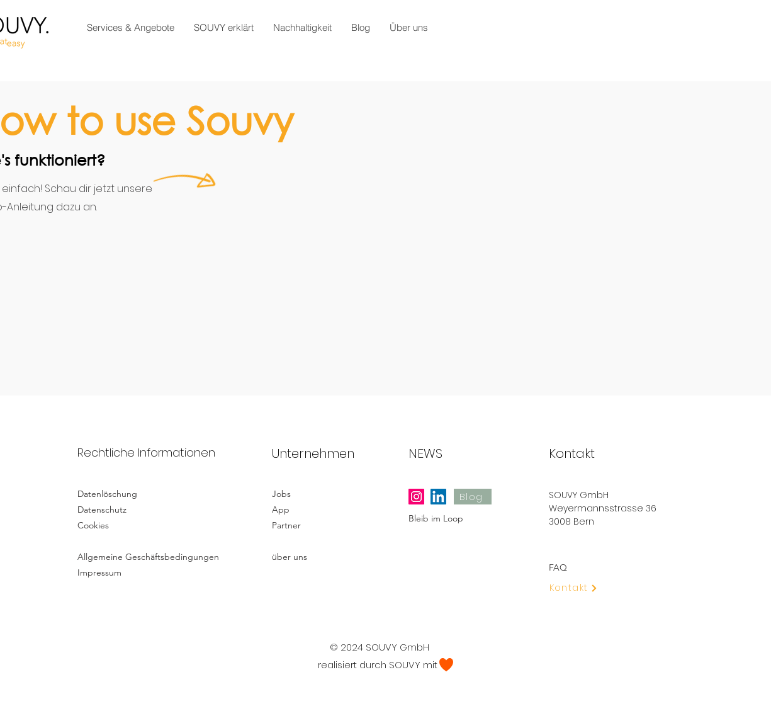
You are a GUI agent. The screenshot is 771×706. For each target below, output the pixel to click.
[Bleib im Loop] (457, 518)
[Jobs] (316, 493)
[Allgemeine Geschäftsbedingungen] (151, 556)
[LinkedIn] (438, 496)
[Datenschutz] (122, 509)
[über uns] (321, 556)
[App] (316, 509)
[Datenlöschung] (122, 493)
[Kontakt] (581, 588)
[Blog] (473, 496)
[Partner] (321, 525)
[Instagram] (416, 496)
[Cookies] (122, 525)
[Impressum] (122, 572)
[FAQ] (598, 567)
